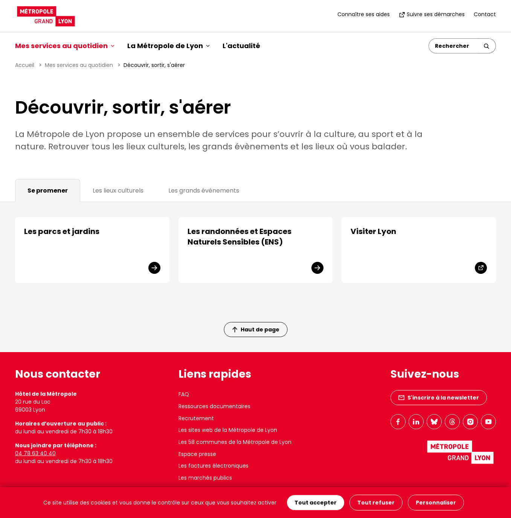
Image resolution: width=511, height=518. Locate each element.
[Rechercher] (453, 45)
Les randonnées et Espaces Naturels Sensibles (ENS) (239, 236)
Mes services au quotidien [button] (64, 45)
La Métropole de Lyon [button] (168, 45)
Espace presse (197, 454)
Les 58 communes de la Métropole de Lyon (234, 442)
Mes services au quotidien (79, 65)
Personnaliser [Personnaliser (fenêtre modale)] (436, 502)
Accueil (24, 65)
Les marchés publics (205, 478)
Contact (485, 14)
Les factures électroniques (213, 465)
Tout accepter (315, 502)
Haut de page (255, 329)
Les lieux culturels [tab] (118, 190)
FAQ (183, 394)
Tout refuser (376, 502)
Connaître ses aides (363, 14)
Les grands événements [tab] (203, 190)
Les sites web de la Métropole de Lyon (227, 430)
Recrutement (196, 418)
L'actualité (241, 45)
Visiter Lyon (373, 231)
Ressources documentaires (214, 406)
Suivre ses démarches (432, 14)
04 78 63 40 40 (35, 453)
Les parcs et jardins (61, 231)
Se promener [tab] (47, 190)
